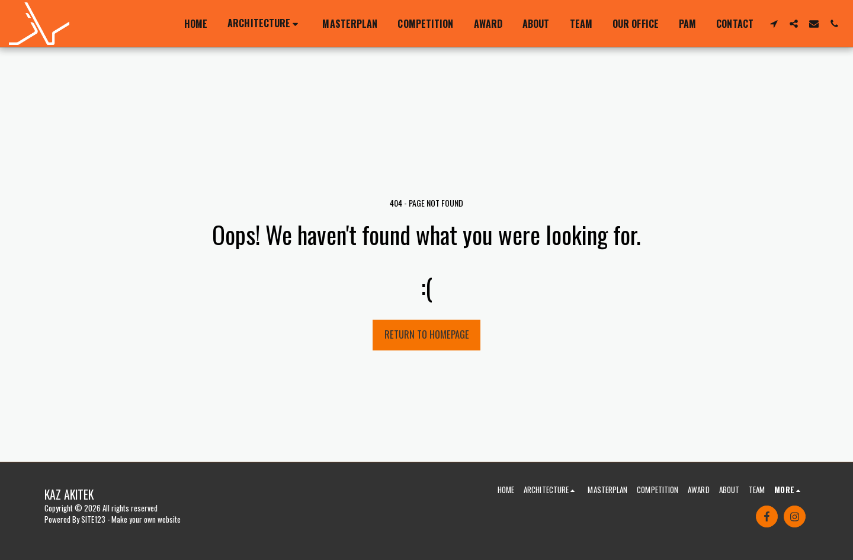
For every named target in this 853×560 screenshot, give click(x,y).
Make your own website (146, 519)
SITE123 (93, 519)
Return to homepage (426, 334)
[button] (265, 23)
